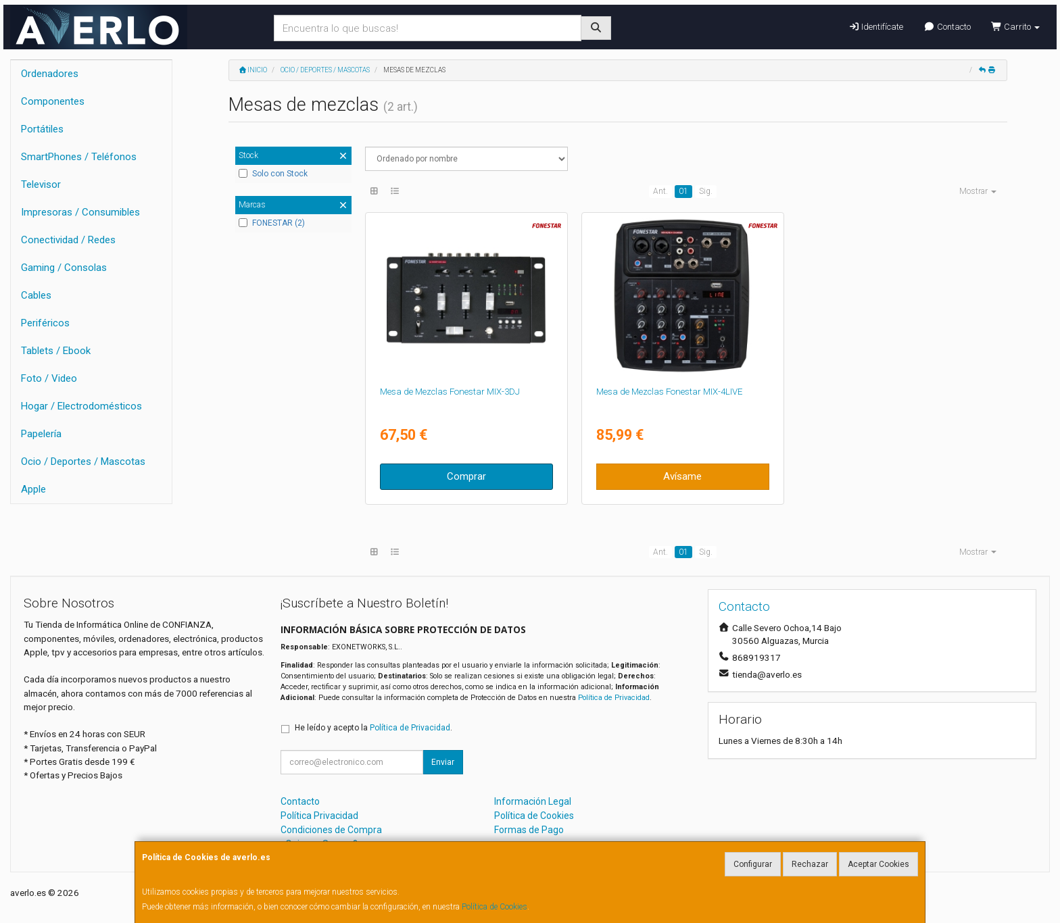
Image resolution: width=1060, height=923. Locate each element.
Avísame (682, 476)
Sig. (706, 191)
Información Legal (532, 801)
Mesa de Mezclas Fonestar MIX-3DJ (450, 391)
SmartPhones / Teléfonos (79, 157)
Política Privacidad (319, 815)
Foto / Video (49, 378)
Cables (36, 295)
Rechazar (810, 864)
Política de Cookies (494, 907)
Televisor (41, 184)
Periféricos (45, 323)
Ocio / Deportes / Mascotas (83, 461)
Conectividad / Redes (68, 240)
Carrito (1015, 27)
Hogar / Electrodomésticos (81, 406)
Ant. (660, 191)
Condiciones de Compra (331, 829)
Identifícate (875, 27)
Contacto (946, 27)
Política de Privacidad (614, 697)
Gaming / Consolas (64, 267)
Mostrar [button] (977, 191)
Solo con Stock (273, 173)
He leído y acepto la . (373, 727)
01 (683, 191)
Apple (33, 489)
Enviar (442, 762)
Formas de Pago (529, 829)
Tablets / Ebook (56, 351)
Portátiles (42, 129)
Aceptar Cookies (878, 864)
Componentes (53, 101)
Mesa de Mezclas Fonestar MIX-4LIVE (669, 391)
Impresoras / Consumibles (80, 212)
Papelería (41, 434)
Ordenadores (49, 74)
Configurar (752, 864)
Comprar (466, 476)
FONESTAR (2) (272, 223)
